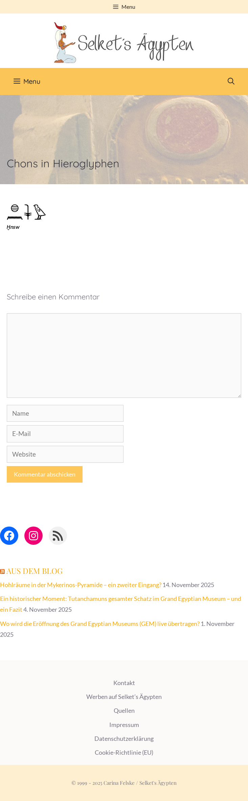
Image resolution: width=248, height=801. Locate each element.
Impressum (124, 724)
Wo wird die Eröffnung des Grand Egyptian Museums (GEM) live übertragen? (100, 623)
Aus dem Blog (34, 570)
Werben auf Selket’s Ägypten (124, 696)
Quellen (124, 710)
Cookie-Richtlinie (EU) (124, 752)
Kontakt (124, 682)
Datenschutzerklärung (124, 738)
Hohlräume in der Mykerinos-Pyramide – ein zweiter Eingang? (80, 584)
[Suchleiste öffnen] (231, 81)
